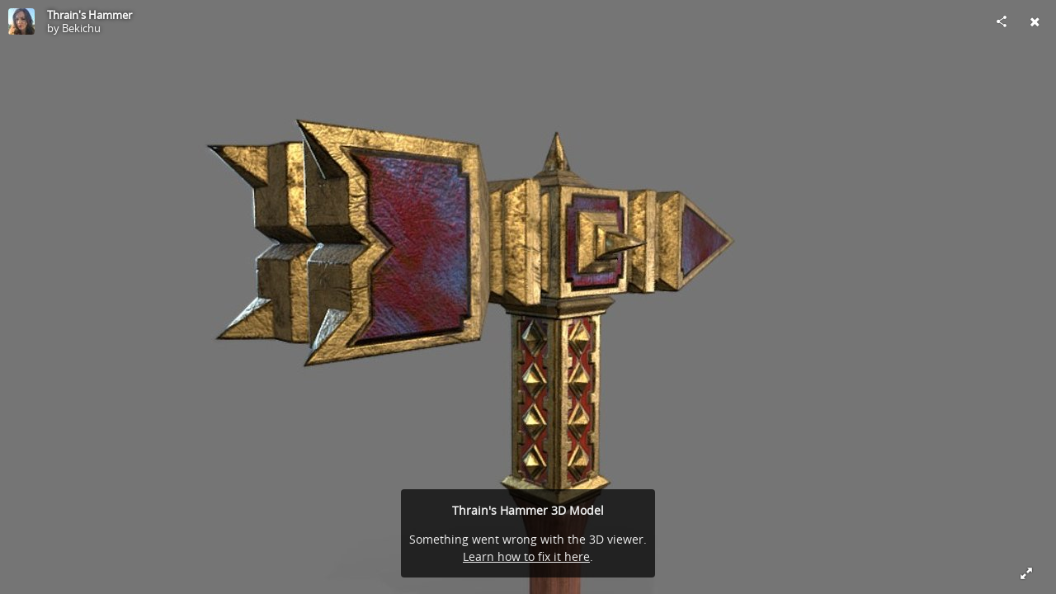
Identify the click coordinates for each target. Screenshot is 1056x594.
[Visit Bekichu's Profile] (21, 21)
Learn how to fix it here (526, 556)
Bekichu (81, 28)
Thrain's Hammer (89, 14)
